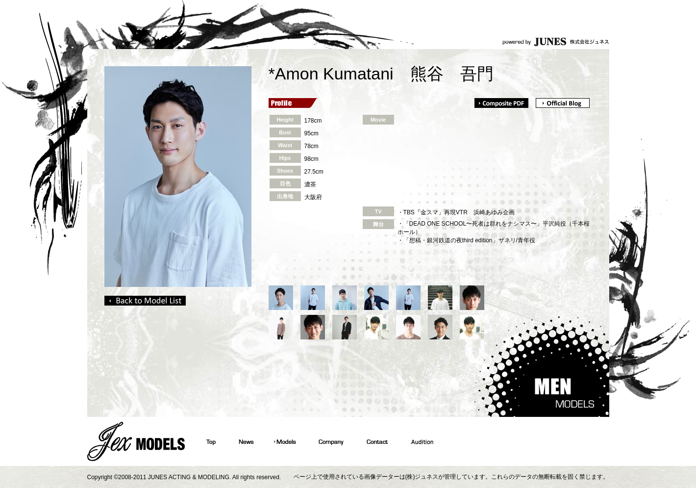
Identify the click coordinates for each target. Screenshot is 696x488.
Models (285, 441)
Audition (420, 441)
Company (330, 441)
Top (210, 441)
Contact (376, 441)
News (245, 441)
